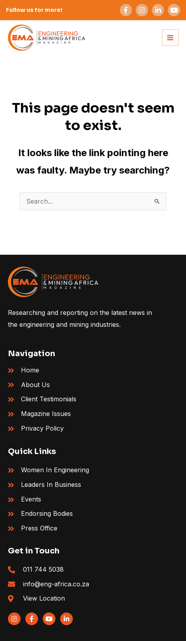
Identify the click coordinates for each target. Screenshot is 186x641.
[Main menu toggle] (170, 38)
